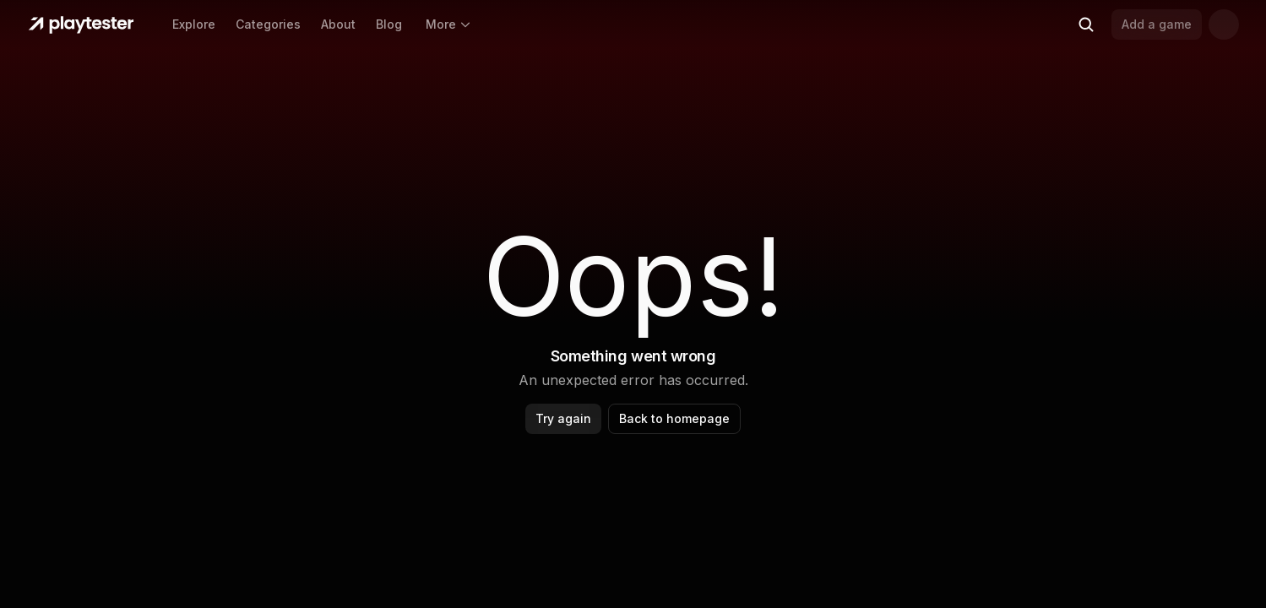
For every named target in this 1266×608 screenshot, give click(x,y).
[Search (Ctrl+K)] (1086, 24)
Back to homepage (674, 418)
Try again (563, 418)
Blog (389, 24)
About (338, 24)
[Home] (81, 24)
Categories (268, 24)
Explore (193, 24)
